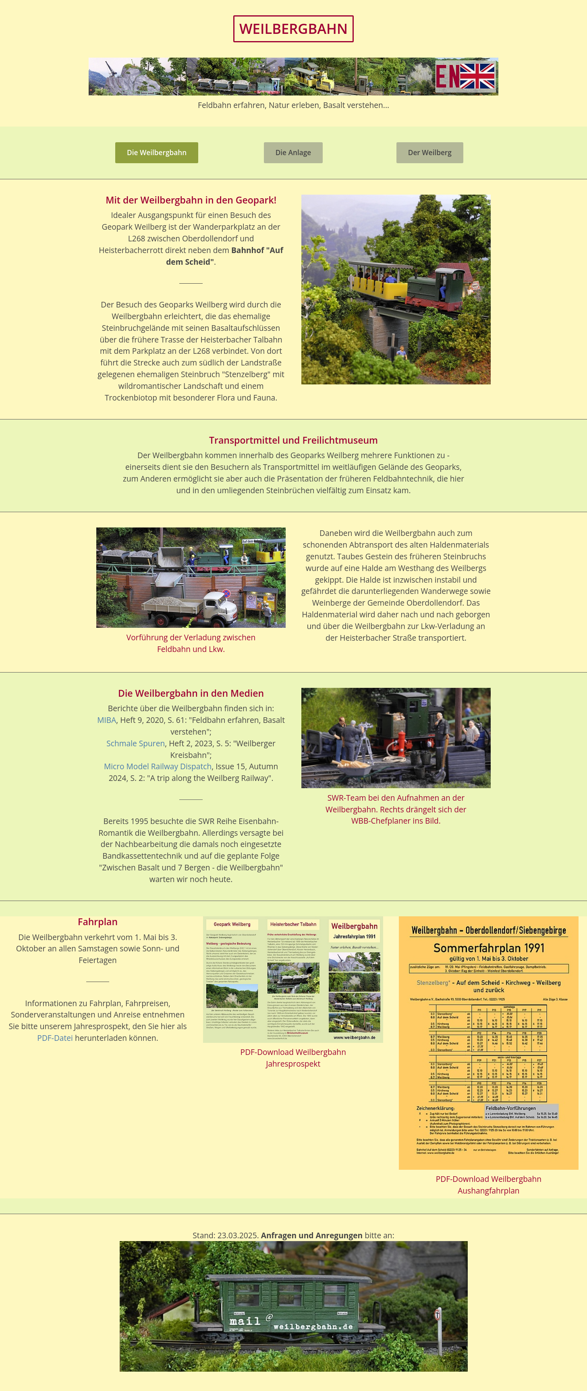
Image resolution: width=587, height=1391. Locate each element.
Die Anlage (293, 152)
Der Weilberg (430, 152)
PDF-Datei (55, 1037)
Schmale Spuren (135, 743)
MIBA (106, 719)
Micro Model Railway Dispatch (158, 766)
